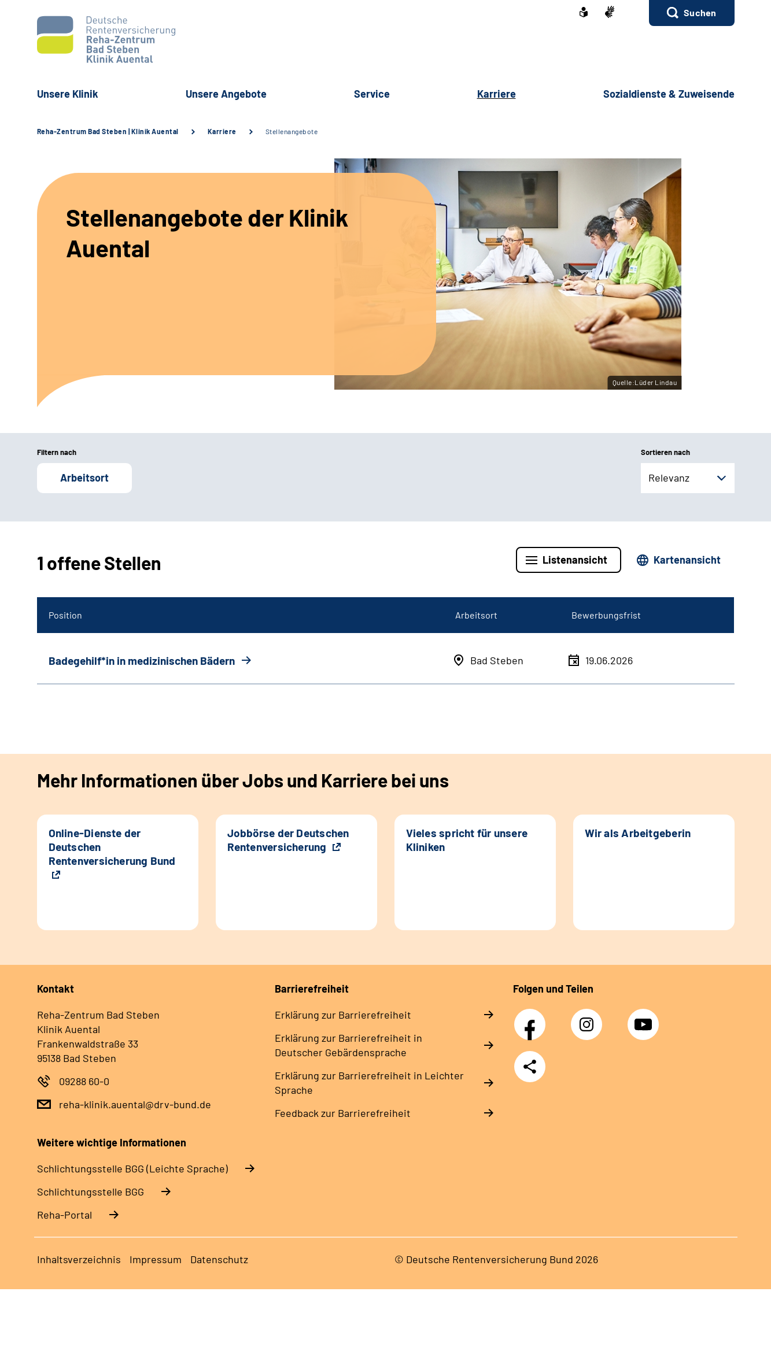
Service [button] (372, 93)
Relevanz (668, 477)
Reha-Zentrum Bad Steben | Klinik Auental (108, 131)
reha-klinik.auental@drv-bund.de (135, 1104)
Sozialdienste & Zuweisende (669, 93)
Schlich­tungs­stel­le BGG (90, 1191)
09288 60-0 (84, 1081)
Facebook (533, 1018)
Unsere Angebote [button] (226, 93)
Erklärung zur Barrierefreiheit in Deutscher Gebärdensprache (348, 1045)
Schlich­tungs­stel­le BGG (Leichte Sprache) (132, 1168)
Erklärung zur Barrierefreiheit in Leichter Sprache (369, 1082)
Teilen (529, 1067)
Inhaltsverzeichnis (79, 1259)
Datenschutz (219, 1259)
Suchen (700, 12)
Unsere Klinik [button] (67, 93)
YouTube (645, 1018)
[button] (691, 13)
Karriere (222, 131)
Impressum (156, 1259)
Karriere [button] (496, 93)
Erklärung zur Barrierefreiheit (343, 1014)
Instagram (589, 1018)
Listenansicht (575, 559)
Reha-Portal (64, 1214)
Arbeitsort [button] (84, 477)
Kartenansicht (687, 559)
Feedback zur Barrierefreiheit (343, 1113)
